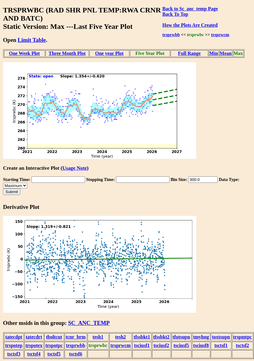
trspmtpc (242, 336)
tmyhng (201, 336)
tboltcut (54, 336)
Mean (226, 53)
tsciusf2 (161, 345)
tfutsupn (181, 336)
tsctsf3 (14, 353)
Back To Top (175, 14)
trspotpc (54, 345)
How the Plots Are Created (189, 25)
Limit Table (32, 40)
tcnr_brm (76, 336)
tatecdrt (34, 336)
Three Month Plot (66, 53)
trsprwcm (220, 34)
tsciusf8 (201, 345)
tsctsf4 (34, 353)
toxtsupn (221, 336)
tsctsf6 (75, 353)
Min (213, 53)
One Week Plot (24, 53)
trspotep (13, 345)
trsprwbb (171, 34)
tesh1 (98, 336)
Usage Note (74, 168)
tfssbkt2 (161, 336)
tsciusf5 (181, 345)
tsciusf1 (142, 345)
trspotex (33, 345)
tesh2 (120, 336)
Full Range (189, 53)
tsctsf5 (54, 353)
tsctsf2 (242, 345)
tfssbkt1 (142, 336)
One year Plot (109, 53)
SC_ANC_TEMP (89, 323)
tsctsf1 (221, 345)
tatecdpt (13, 336)
